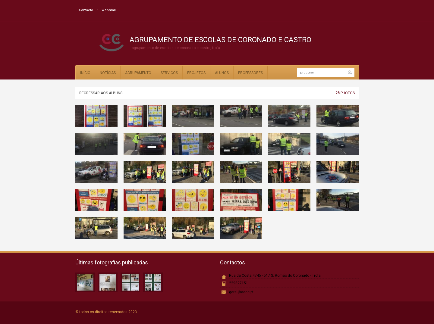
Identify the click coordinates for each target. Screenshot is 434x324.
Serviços (169, 73)
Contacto (86, 10)
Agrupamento (138, 73)
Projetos (196, 73)
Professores (250, 73)
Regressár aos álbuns (100, 93)
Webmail (109, 10)
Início (85, 73)
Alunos (222, 73)
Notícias (108, 73)
